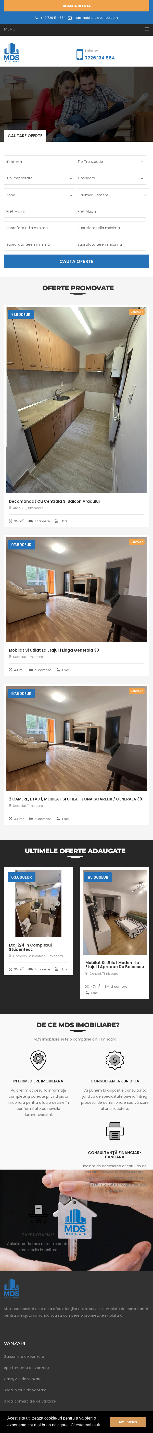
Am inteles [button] (128, 1422)
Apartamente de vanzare (26, 1367)
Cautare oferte (25, 136)
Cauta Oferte (76, 261)
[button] (76, 29)
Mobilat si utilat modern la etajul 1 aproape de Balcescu (114, 965)
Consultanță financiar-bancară (115, 1155)
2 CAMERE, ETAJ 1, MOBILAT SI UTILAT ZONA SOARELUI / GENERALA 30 (75, 799)
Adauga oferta (77, 6)
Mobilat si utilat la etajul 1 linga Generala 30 (54, 650)
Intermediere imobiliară (38, 1081)
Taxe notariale (38, 1234)
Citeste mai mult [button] (85, 1425)
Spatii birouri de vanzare (25, 1390)
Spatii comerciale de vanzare (30, 1401)
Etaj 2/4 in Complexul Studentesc (30, 947)
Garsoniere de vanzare (24, 1356)
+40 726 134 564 (50, 17)
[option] (76, 104)
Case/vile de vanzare (23, 1378)
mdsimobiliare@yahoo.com (93, 17)
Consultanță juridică (115, 1081)
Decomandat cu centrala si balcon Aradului (54, 501)
